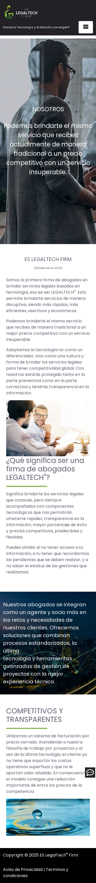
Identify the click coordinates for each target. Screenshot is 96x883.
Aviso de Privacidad (22, 869)
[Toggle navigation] (86, 27)
